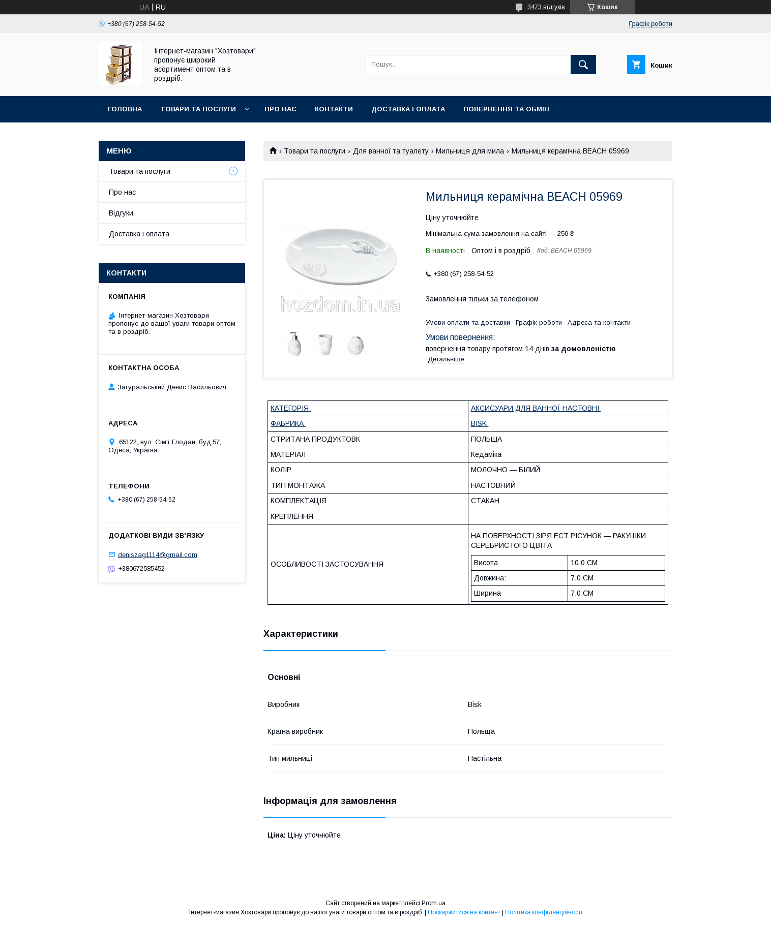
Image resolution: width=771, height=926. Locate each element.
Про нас (280, 109)
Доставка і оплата (408, 109)
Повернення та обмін (506, 109)
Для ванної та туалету (391, 151)
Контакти (334, 109)
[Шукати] (583, 64)
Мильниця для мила (470, 151)
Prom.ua (434, 903)
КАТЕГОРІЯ (291, 408)
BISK (480, 423)
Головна (125, 109)
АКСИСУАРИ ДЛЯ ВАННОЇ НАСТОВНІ (536, 408)
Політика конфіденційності (543, 912)
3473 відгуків (546, 7)
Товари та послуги (198, 109)
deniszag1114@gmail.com (157, 554)
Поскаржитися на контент (464, 912)
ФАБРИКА (288, 423)
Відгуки (121, 213)
